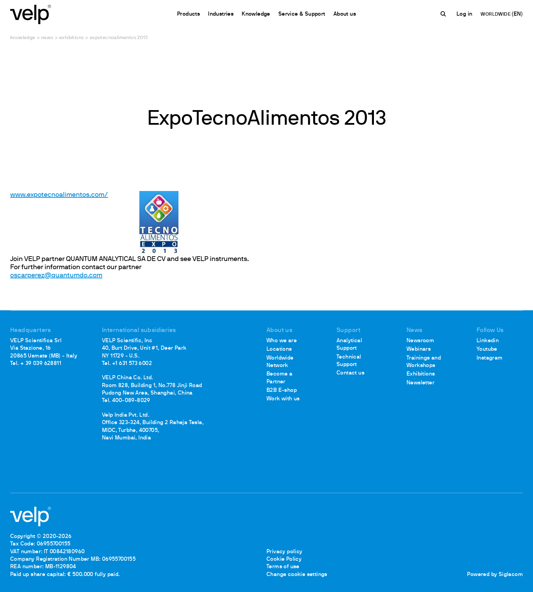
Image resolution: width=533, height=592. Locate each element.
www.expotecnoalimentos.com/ (59, 195)
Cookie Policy (284, 559)
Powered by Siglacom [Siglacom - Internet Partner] (495, 574)
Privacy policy (284, 552)
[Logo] (30, 13)
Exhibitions (71, 38)
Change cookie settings (296, 574)
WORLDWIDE (496, 14)
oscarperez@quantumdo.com (56, 276)
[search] (444, 14)
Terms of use (282, 566)
